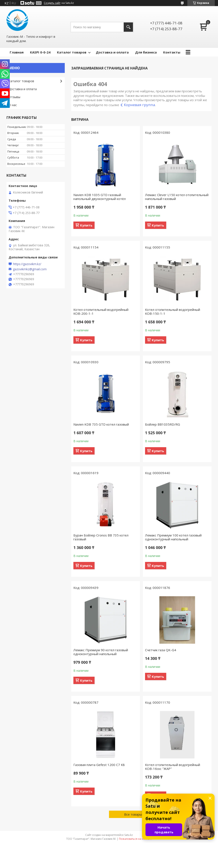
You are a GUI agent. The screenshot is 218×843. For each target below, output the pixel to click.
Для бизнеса (146, 52)
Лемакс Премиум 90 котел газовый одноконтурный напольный (100, 652)
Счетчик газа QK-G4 (160, 650)
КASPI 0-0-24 (40, 52)
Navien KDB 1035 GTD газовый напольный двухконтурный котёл (99, 197)
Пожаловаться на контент (135, 839)
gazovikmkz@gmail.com (30, 269)
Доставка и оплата (112, 52)
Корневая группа (139, 104)
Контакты (171, 52)
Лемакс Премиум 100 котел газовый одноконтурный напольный (173, 537)
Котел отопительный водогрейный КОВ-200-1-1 (100, 311)
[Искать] (128, 27)
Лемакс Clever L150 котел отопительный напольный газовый (177, 197)
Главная (17, 52)
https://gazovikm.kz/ (27, 264)
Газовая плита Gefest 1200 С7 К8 (99, 765)
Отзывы (14, 97)
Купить (86, 225)
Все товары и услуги (140, 814)
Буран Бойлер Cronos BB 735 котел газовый (100, 537)
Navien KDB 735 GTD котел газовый (101, 424)
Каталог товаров (71, 52)
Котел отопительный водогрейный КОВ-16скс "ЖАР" (172, 767)
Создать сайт (52, 3)
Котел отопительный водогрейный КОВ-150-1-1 (172, 311)
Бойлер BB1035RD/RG (162, 424)
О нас (13, 105)
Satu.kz (128, 835)
